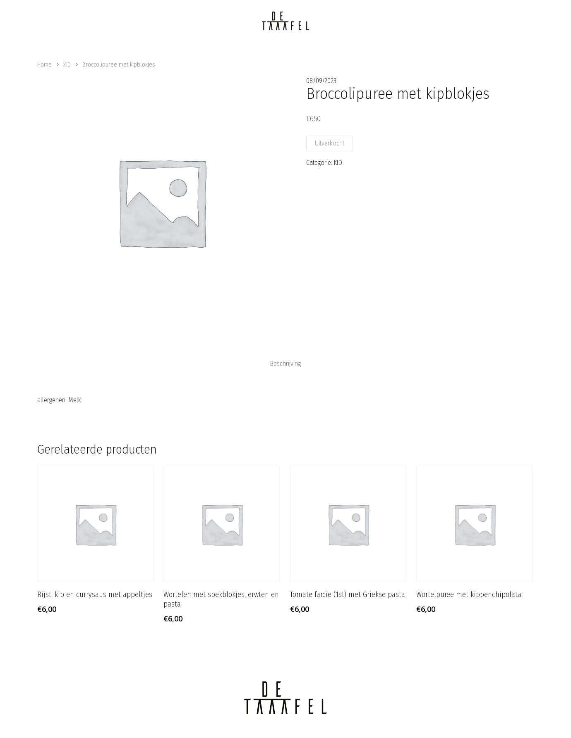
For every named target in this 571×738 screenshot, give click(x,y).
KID (67, 64)
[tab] (285, 364)
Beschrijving (285, 364)
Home (44, 64)
